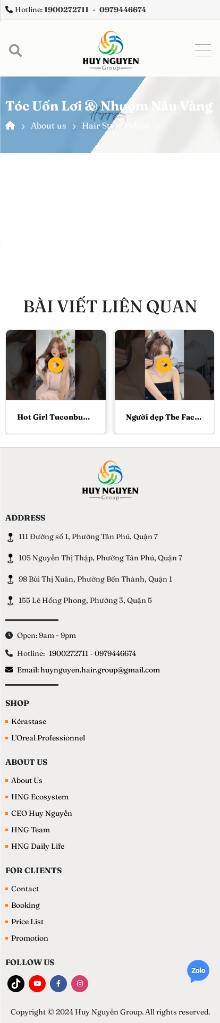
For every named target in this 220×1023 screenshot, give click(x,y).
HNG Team (30, 829)
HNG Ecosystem (40, 797)
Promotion (29, 938)
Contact (25, 888)
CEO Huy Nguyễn (41, 813)
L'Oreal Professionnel (48, 738)
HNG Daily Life (37, 846)
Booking (25, 905)
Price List (27, 921)
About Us (27, 780)
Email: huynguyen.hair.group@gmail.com (82, 670)
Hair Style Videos (116, 125)
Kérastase (28, 721)
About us (48, 125)
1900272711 (68, 653)
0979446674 (115, 653)
